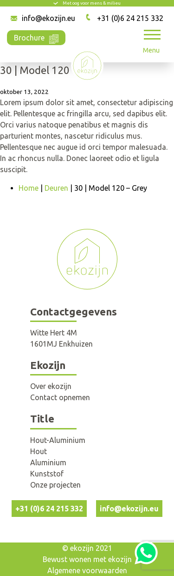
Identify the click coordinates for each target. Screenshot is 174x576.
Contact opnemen (60, 397)
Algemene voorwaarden (87, 570)
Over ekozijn (50, 386)
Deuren (56, 188)
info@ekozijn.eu (48, 18)
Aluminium (48, 462)
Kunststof (47, 473)
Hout (38, 451)
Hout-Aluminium (57, 440)
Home (29, 188)
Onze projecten (55, 485)
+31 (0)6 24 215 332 (130, 18)
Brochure (36, 37)
